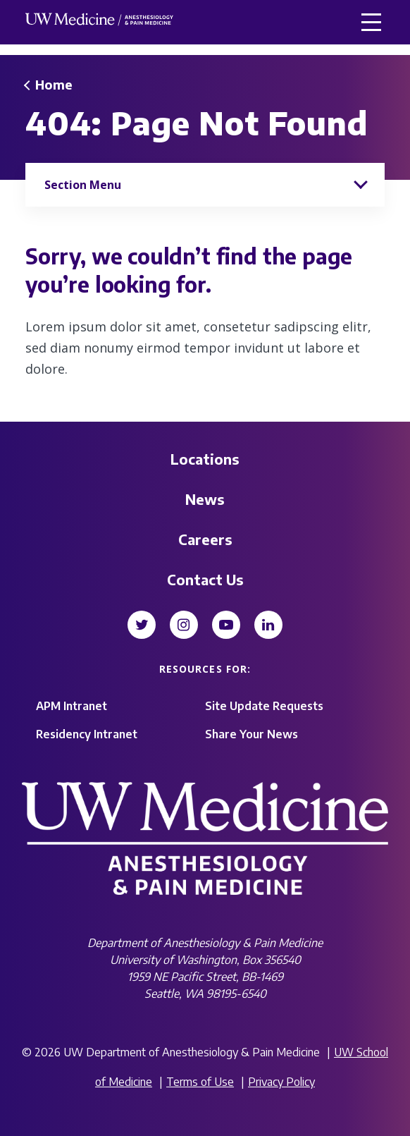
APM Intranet (71, 706)
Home (54, 84)
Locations (205, 459)
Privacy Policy (281, 1082)
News (205, 499)
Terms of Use (200, 1082)
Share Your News (251, 734)
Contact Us (205, 579)
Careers (205, 539)
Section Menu (82, 185)
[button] (371, 22)
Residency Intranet (86, 734)
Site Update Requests (264, 706)
